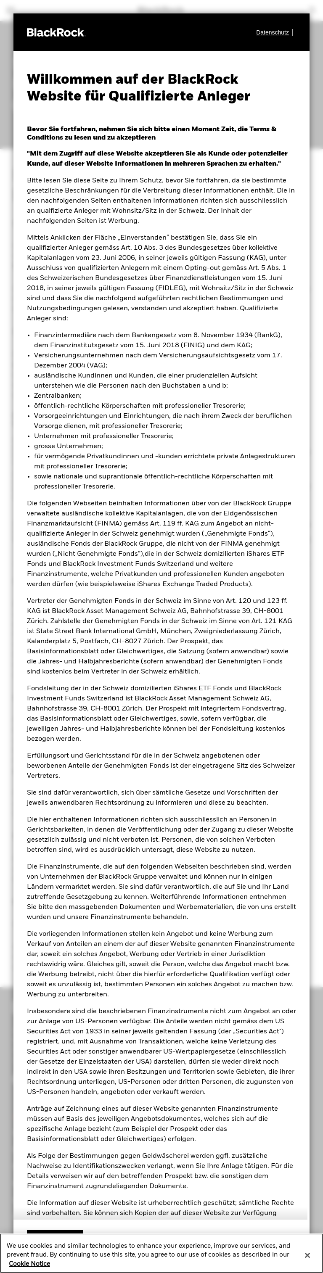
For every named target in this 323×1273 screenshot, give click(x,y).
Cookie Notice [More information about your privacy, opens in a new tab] (29, 1264)
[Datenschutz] (274, 32)
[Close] (307, 1255)
